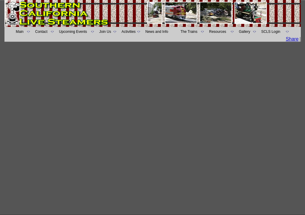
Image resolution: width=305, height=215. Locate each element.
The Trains (188, 32)
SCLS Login (270, 32)
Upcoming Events (73, 32)
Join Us (105, 32)
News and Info (156, 32)
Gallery (244, 32)
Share (292, 39)
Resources (217, 32)
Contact (41, 32)
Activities (129, 32)
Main (20, 32)
